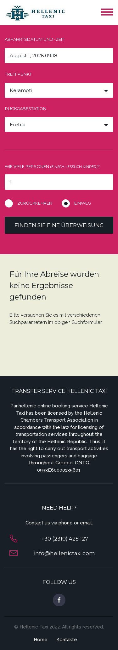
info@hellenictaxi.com (64, 553)
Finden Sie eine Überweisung (59, 225)
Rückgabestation (25, 108)
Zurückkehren (34, 203)
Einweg (82, 203)
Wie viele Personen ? (52, 166)
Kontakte (66, 639)
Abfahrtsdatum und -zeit (34, 39)
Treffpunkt (18, 74)
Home (41, 639)
